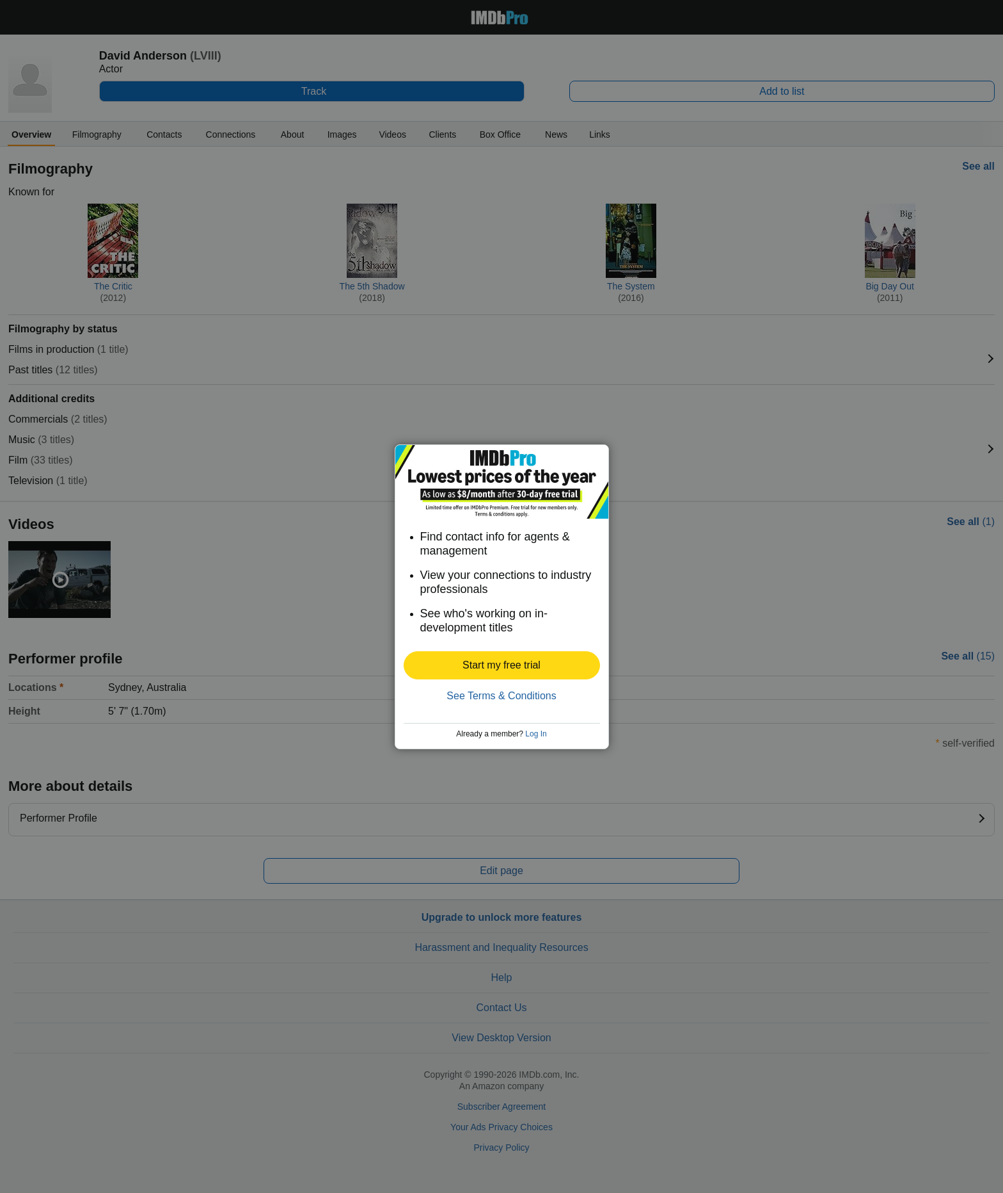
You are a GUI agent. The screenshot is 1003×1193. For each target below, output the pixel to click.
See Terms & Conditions (501, 695)
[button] (501, 665)
